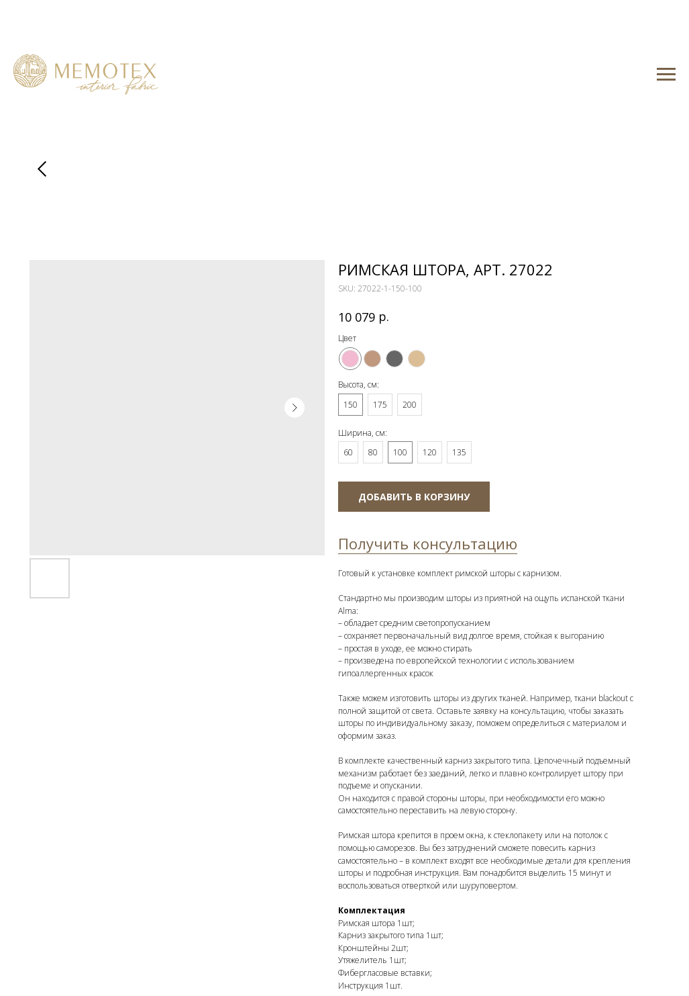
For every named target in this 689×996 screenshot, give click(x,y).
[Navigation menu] (666, 74)
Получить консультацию (427, 543)
